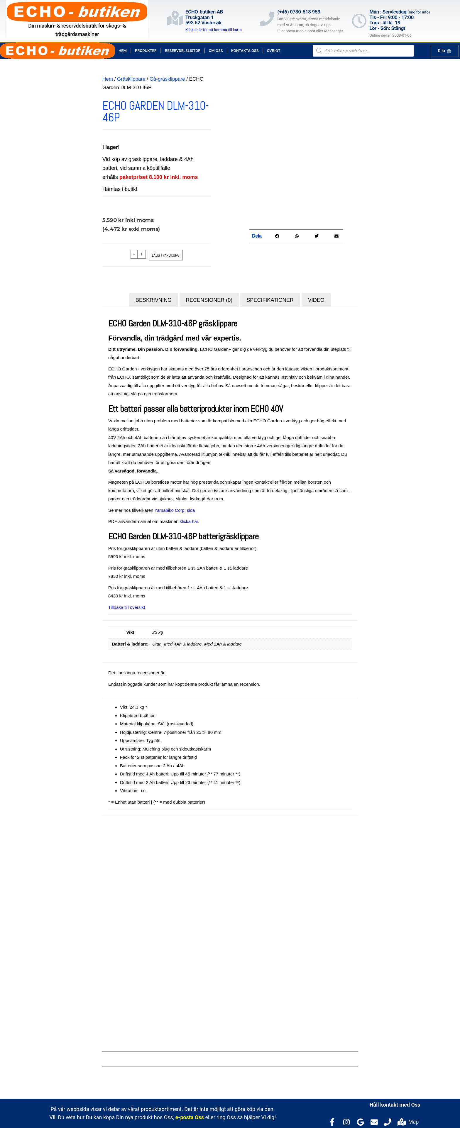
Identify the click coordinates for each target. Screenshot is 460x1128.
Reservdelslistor (182, 50)
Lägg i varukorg (166, 255)
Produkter (146, 50)
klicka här (189, 521)
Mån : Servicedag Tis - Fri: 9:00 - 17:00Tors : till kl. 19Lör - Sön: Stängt (399, 20)
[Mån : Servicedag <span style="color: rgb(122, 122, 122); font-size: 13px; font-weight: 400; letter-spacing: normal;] (359, 20)
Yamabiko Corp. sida (174, 510)
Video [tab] (316, 300)
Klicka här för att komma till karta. (214, 30)
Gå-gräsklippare (167, 79)
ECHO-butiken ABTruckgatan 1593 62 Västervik (204, 17)
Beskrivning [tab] (154, 300)
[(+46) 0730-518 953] (267, 18)
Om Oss (216, 50)
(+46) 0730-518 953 (298, 12)
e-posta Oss (189, 1117)
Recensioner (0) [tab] (209, 300)
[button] (277, 236)
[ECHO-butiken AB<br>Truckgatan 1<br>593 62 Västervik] (175, 18)
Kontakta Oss (245, 50)
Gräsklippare (131, 79)
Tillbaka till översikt (126, 607)
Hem (123, 50)
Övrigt (273, 50)
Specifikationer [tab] (270, 300)
